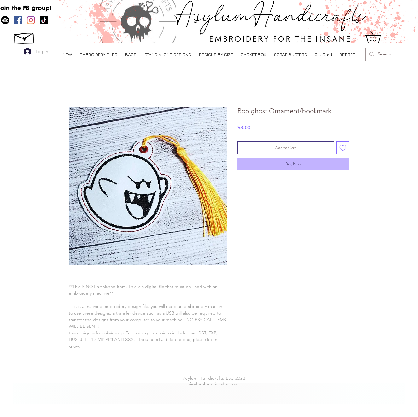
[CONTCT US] (24, 37)
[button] (98, 54)
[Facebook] (18, 20)
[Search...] (393, 54)
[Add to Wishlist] (342, 147)
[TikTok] (44, 20)
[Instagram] (31, 20)
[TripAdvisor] (5, 20)
